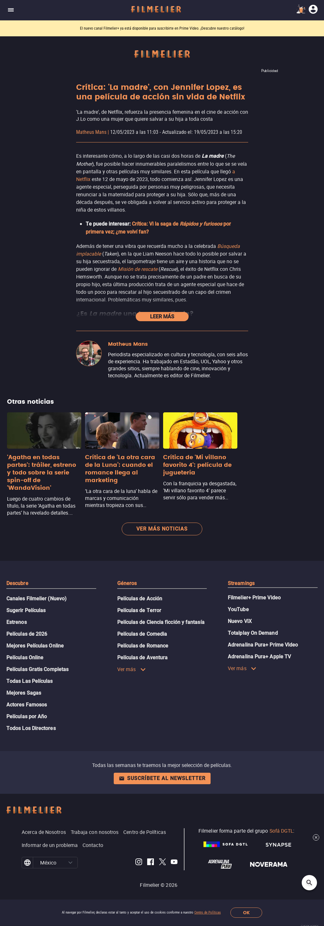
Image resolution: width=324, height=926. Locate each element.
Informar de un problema (50, 845)
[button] (70, 862)
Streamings (241, 583)
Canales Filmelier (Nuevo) (36, 599)
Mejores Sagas (23, 693)
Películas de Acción (139, 599)
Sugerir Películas (26, 610)
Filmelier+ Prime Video (254, 598)
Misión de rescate (137, 268)
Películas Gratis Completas (37, 669)
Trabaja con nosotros (95, 832)
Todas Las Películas (29, 681)
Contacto (93, 845)
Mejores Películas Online (35, 646)
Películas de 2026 (26, 634)
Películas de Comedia (142, 634)
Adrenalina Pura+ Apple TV (259, 657)
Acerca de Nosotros (44, 832)
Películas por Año (26, 716)
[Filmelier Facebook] (150, 862)
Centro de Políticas (207, 912)
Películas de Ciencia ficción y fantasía (161, 622)
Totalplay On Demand (253, 633)
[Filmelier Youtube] (174, 862)
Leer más (162, 317)
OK (246, 912)
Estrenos (16, 622)
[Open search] (309, 882)
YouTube (238, 609)
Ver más (131, 669)
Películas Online (24, 658)
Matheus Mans (91, 132)
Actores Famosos (26, 705)
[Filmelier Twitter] (162, 862)
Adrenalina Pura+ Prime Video (263, 645)
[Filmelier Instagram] (138, 862)
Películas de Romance (143, 646)
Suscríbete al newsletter (162, 778)
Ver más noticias (162, 529)
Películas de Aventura (142, 658)
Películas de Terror (139, 610)
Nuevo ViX (240, 621)
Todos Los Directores (31, 728)
